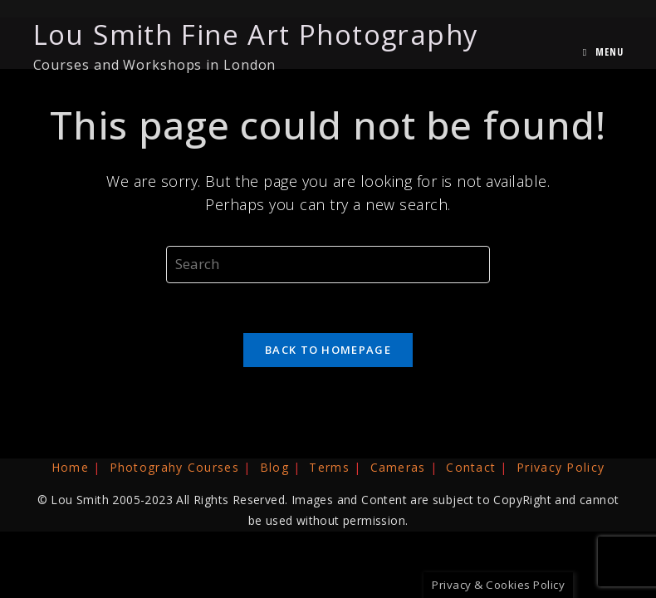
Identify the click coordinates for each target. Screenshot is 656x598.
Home (70, 467)
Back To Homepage (328, 349)
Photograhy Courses (174, 467)
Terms (329, 467)
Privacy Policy (560, 467)
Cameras (398, 467)
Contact (471, 467)
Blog (274, 467)
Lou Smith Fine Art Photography (256, 45)
